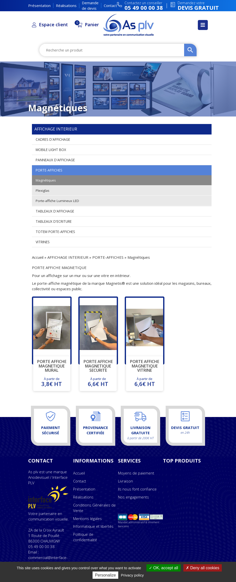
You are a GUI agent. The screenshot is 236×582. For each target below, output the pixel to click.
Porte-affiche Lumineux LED (58, 200)
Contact (110, 5)
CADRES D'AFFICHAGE (54, 139)
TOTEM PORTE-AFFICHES (57, 231)
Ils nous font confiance (137, 489)
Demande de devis (90, 5)
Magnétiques (46, 180)
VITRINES (43, 242)
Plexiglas (43, 190)
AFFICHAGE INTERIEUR (67, 257)
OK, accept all (163, 568)
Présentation (39, 5)
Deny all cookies (202, 568)
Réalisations (66, 5)
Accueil (37, 257)
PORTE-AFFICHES (50, 170)
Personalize (105, 575)
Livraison (125, 481)
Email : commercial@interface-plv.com (48, 558)
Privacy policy (132, 575)
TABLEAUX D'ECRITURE (55, 221)
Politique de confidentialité (85, 537)
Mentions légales (87, 518)
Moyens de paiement (136, 473)
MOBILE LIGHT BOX (52, 149)
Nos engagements (133, 497)
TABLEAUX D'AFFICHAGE (56, 211)
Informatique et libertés (93, 526)
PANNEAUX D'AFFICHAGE (56, 160)
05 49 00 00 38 (41, 546)
